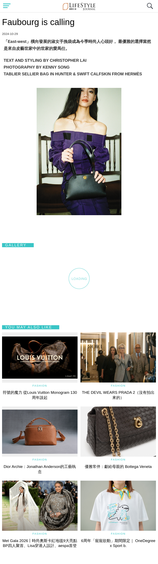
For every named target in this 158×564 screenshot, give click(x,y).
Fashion (40, 385)
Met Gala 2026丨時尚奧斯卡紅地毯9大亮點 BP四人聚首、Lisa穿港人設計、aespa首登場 (41, 546)
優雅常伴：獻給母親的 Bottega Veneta (118, 466)
